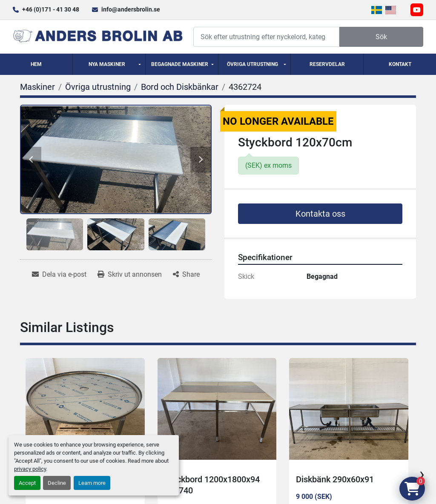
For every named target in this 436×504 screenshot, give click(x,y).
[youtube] (416, 9)
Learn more (92, 483)
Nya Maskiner (107, 64)
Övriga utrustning (252, 64)
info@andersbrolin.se (130, 9)
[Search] (266, 37)
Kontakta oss (320, 214)
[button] (109, 64)
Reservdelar (327, 64)
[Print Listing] (129, 274)
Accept (27, 483)
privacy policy (30, 469)
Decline (57, 483)
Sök (381, 37)
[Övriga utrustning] (98, 87)
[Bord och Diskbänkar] (179, 87)
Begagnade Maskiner (179, 64)
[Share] (186, 274)
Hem (36, 64)
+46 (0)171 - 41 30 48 (50, 9)
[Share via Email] (59, 274)
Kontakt (400, 64)
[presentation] (422, 474)
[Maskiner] (37, 87)
